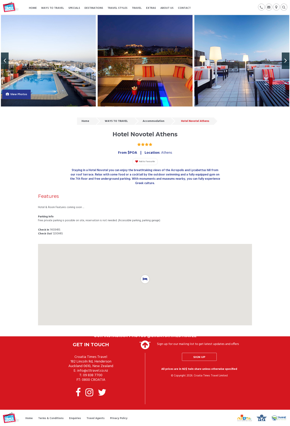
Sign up (199, 357)
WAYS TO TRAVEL (116, 121)
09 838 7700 (92, 375)
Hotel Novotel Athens (195, 121)
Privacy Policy (118, 418)
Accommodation (153, 121)
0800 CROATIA (93, 380)
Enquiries (75, 418)
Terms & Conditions (51, 418)
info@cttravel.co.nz (92, 371)
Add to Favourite (145, 161)
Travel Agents (95, 418)
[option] (48, 60)
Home (85, 121)
